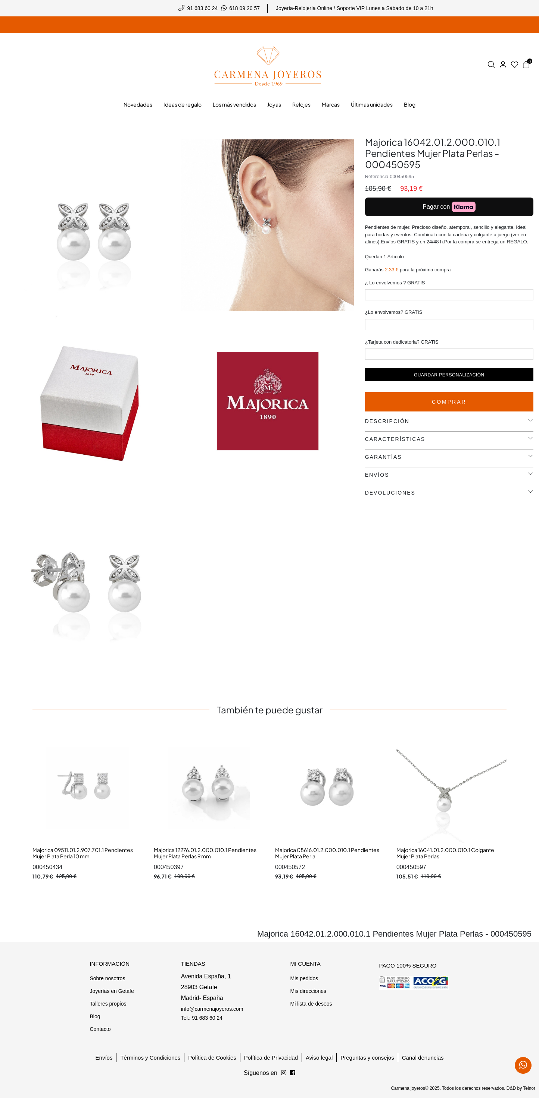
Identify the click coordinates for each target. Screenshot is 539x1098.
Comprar (449, 402)
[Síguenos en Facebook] (283, 1073)
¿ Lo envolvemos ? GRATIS (395, 282)
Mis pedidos (304, 978)
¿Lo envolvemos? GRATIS (394, 312)
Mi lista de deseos (311, 1004)
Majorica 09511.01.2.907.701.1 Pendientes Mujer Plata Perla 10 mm (82, 853)
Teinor (529, 1088)
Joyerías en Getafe (112, 991)
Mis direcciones (308, 991)
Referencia (377, 176)
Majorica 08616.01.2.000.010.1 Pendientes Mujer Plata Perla (327, 853)
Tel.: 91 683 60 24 (201, 1018)
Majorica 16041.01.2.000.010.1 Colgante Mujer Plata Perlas (445, 853)
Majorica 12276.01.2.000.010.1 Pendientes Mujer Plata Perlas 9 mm (205, 853)
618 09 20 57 (244, 8)
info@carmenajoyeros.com (212, 1009)
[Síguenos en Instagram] (292, 1073)
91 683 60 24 (202, 8)
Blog (95, 1016)
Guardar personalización (449, 375)
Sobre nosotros (107, 978)
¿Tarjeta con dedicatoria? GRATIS (402, 342)
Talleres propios (108, 1004)
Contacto (100, 1029)
